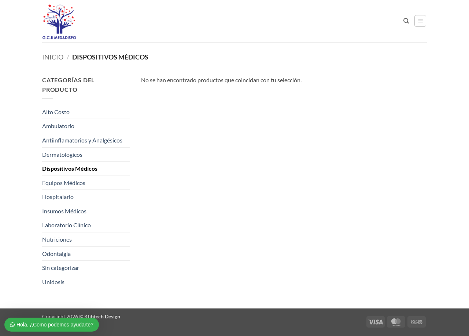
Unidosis (53, 281)
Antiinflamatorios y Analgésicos (82, 140)
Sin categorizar (60, 267)
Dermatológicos (62, 154)
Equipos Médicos (63, 182)
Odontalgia (56, 253)
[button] (420, 21)
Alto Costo (56, 111)
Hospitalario (58, 196)
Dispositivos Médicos (69, 168)
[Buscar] (406, 21)
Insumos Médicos (64, 210)
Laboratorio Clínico (66, 224)
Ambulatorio (58, 125)
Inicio (52, 57)
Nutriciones (57, 239)
